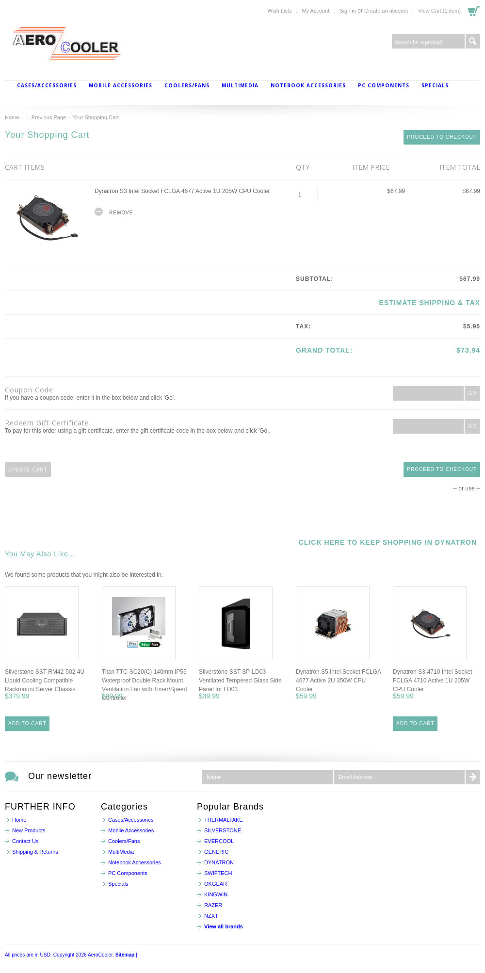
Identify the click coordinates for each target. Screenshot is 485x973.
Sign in (348, 11)
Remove (121, 212)
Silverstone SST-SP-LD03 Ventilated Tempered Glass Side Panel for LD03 (240, 680)
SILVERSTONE (222, 830)
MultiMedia (240, 85)
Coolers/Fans (187, 85)
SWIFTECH (218, 873)
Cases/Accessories (47, 85)
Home (12, 117)
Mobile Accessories (120, 85)
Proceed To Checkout (442, 137)
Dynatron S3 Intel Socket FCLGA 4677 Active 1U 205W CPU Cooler (182, 191)
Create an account (386, 11)
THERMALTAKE (223, 820)
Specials (435, 85)
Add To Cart (27, 723)
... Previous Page (45, 117)
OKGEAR (215, 884)
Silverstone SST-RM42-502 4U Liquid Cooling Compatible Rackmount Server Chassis (44, 680)
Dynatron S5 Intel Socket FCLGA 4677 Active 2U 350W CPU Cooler (338, 680)
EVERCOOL (219, 841)
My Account (315, 11)
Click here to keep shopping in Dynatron (388, 542)
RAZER (213, 905)
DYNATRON (219, 862)
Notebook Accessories (308, 85)
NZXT (211, 916)
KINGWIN (215, 894)
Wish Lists (279, 11)
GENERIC (216, 852)
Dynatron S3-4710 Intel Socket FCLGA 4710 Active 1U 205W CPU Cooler (432, 680)
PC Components (383, 85)
